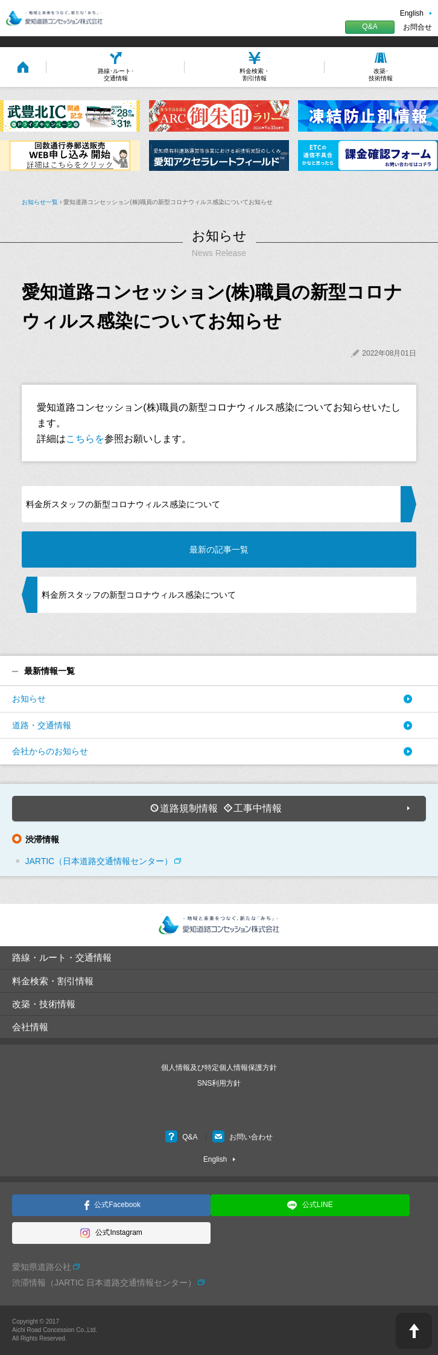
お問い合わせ (242, 1137)
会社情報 (30, 1027)
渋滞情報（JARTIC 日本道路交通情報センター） (104, 1282)
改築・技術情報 (43, 1004)
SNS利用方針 (219, 1083)
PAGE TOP (414, 1331)
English (412, 13)
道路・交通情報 (41, 725)
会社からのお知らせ (50, 751)
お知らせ (29, 698)
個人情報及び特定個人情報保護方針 (219, 1067)
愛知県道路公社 (41, 1267)
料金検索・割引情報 (53, 981)
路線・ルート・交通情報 (62, 957)
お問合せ (417, 27)
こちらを (85, 439)
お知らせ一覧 (40, 202)
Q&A (369, 26)
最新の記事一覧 (219, 549)
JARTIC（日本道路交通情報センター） (99, 861)
